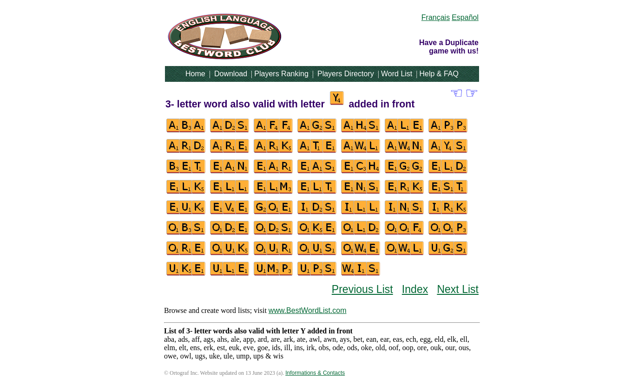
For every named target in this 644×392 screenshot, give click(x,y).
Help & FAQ (438, 74)
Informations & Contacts (315, 373)
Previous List (362, 289)
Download (230, 74)
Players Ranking (281, 74)
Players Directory (345, 74)
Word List (396, 74)
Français (435, 17)
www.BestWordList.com (308, 310)
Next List (458, 289)
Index (415, 289)
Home (195, 74)
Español (465, 17)
